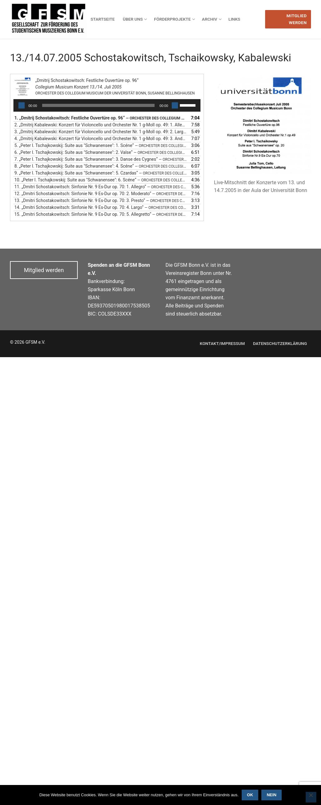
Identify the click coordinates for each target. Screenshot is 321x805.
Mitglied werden (297, 19)
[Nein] (311, 797)
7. (100, 159)
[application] (106, 105)
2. (100, 124)
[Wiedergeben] (21, 105)
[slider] (98, 105)
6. (100, 152)
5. (100, 145)
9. (100, 172)
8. (100, 166)
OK (250, 794)
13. (100, 200)
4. (100, 138)
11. (100, 186)
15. (100, 214)
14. (100, 207)
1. (100, 117)
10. (100, 179)
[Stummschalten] (175, 105)
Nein (271, 794)
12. (100, 193)
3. (100, 131)
